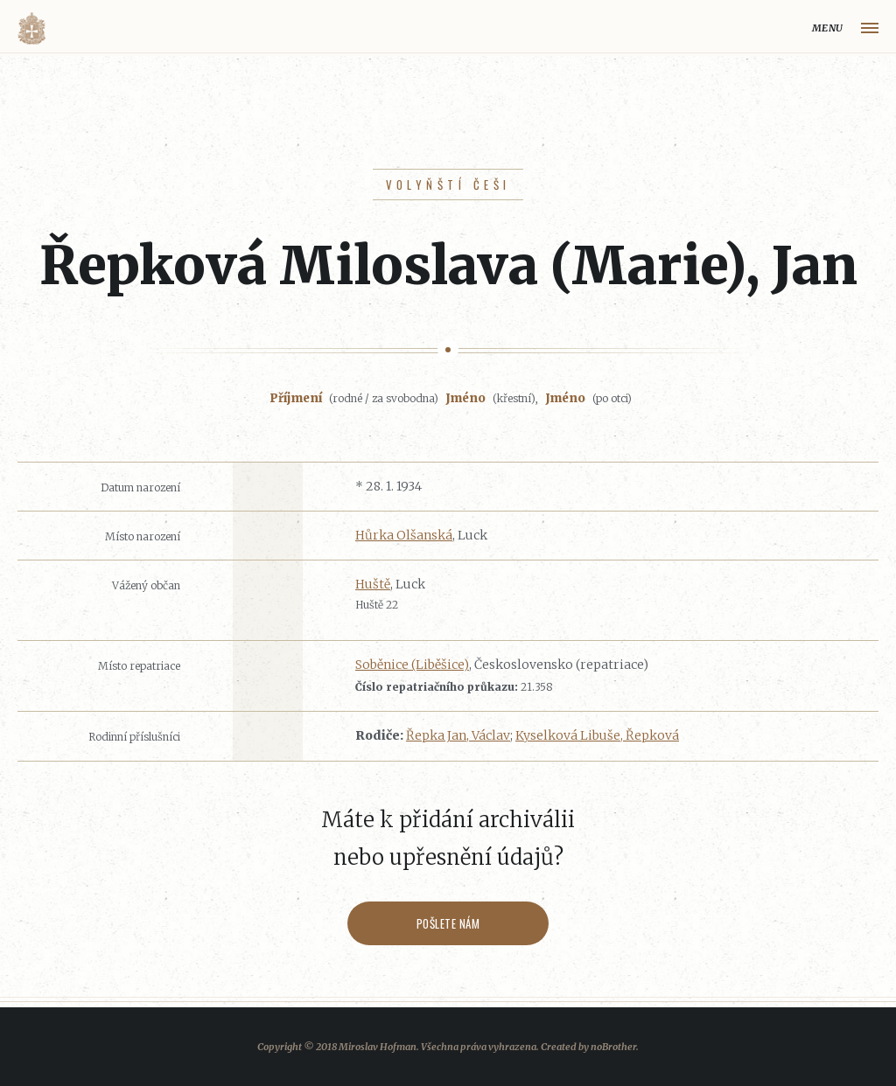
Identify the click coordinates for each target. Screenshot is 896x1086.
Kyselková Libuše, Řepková (597, 735)
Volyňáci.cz (32, 28)
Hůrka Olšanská (403, 535)
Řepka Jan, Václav (458, 735)
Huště (372, 584)
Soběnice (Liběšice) (412, 664)
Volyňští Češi (448, 184)
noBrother (613, 1047)
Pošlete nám (448, 923)
